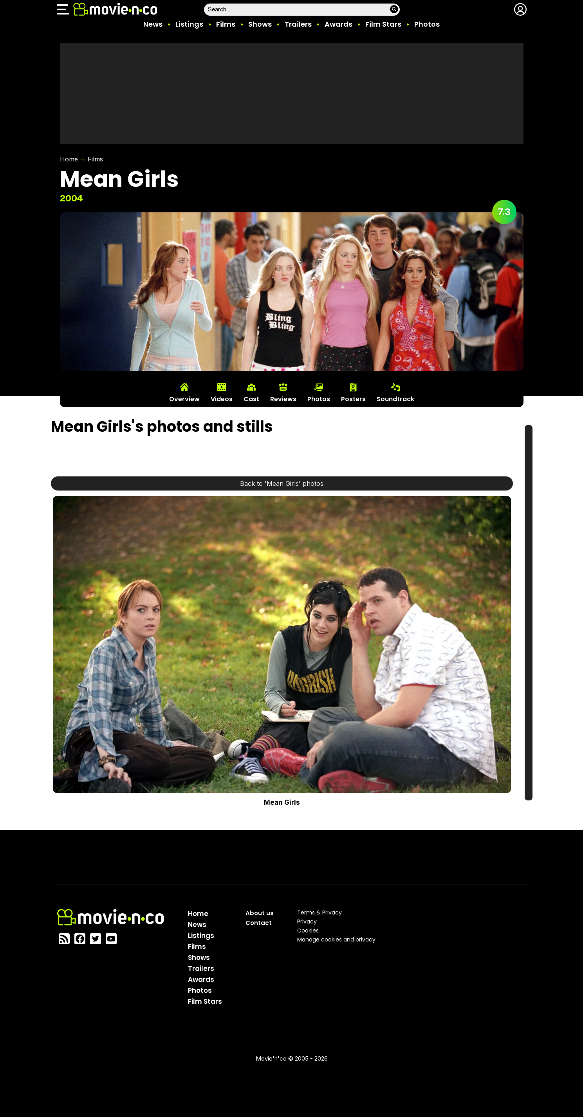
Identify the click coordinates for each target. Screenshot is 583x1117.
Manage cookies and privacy (336, 939)
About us (259, 913)
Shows (260, 24)
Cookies (308, 930)
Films (225, 24)
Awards (338, 24)
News (152, 24)
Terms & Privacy (319, 912)
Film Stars (383, 24)
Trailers (298, 24)
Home (69, 159)
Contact (258, 923)
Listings (189, 24)
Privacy (307, 921)
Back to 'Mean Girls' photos (281, 483)
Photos (427, 24)
